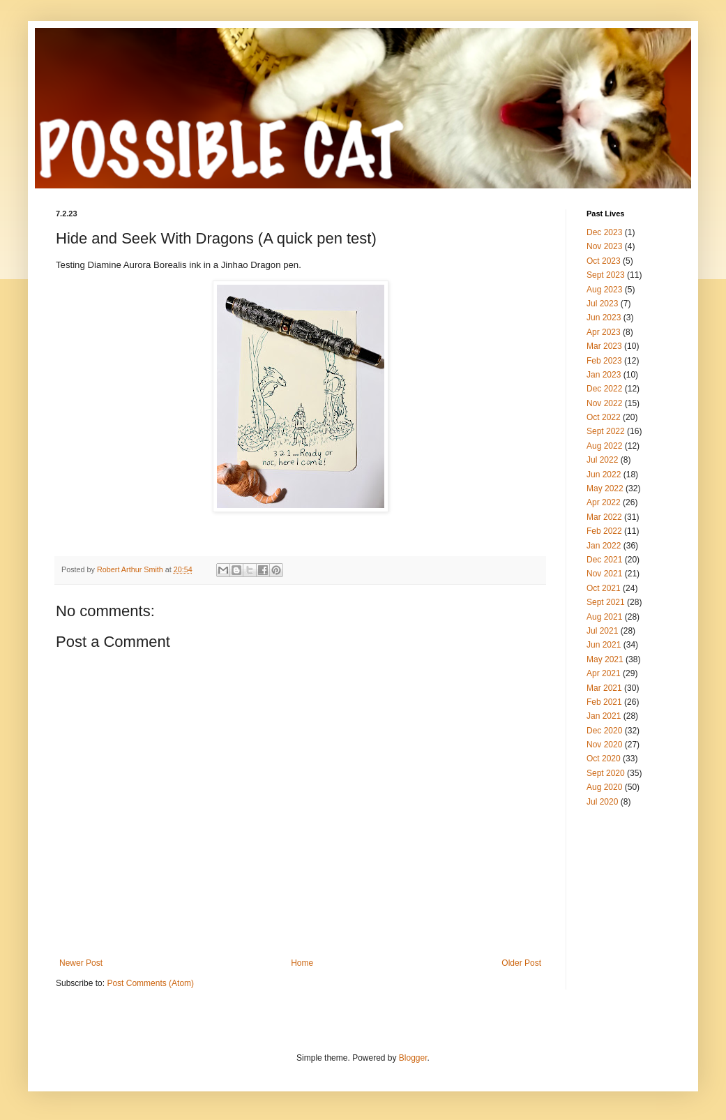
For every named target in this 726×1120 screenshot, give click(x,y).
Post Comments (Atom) (150, 983)
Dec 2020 (604, 731)
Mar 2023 (604, 346)
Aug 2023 (604, 289)
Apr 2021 (604, 673)
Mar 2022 (604, 517)
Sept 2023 (606, 275)
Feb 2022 (604, 531)
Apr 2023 (604, 332)
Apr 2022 (604, 502)
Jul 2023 (602, 303)
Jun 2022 (604, 474)
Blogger (413, 1058)
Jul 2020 (602, 802)
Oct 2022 (604, 417)
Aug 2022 (604, 446)
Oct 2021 (604, 588)
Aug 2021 (604, 617)
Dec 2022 (604, 389)
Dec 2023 (604, 232)
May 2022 (605, 488)
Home (302, 963)
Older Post (521, 963)
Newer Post (81, 963)
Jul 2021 (602, 631)
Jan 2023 (604, 375)
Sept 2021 (606, 602)
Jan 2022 (604, 546)
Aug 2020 (604, 787)
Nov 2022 (604, 403)
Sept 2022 (606, 431)
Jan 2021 (604, 716)
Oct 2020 (604, 758)
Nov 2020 (604, 744)
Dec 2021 (604, 560)
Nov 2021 (604, 573)
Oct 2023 (604, 261)
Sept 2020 (606, 773)
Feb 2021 (604, 702)
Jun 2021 (604, 645)
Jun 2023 (604, 317)
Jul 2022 (602, 460)
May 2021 (605, 659)
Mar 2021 (604, 688)
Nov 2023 (604, 246)
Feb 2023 (604, 361)
